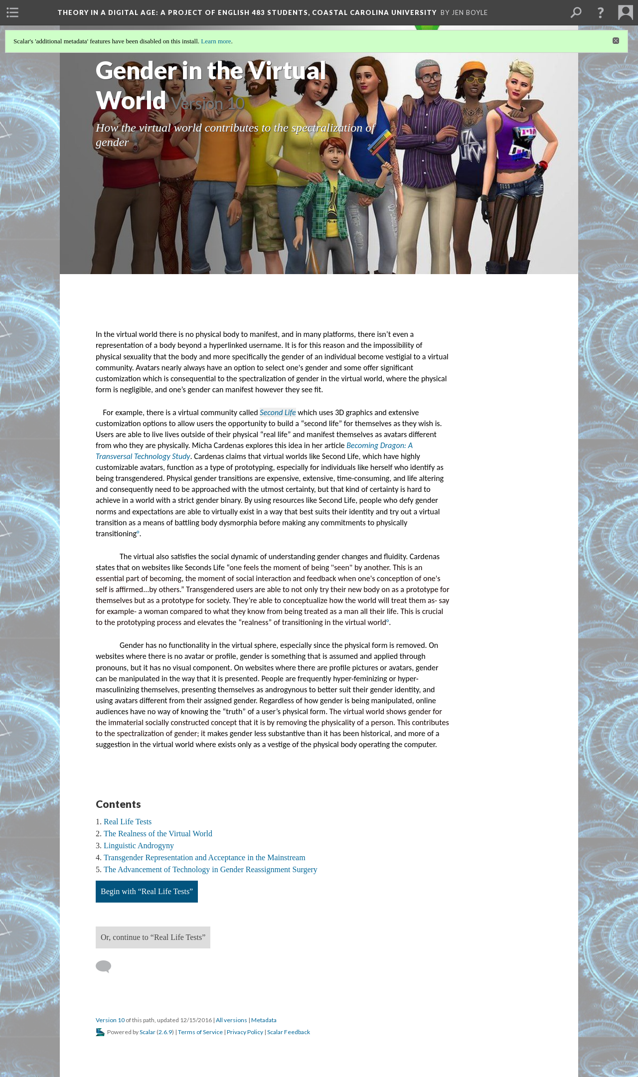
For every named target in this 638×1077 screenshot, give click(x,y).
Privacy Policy (245, 1032)
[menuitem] (12, 12)
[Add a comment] (108, 966)
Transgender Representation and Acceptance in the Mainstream (205, 857)
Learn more (216, 41)
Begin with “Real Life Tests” (147, 891)
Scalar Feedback (288, 1032)
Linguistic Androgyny (139, 845)
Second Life (278, 412)
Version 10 (110, 1020)
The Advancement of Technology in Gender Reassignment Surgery (211, 869)
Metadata (264, 1020)
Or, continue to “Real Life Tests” (153, 937)
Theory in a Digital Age (247, 12)
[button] (600, 12)
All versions (231, 1020)
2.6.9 (165, 1032)
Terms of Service (200, 1032)
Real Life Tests (128, 821)
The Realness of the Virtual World (158, 833)
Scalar (148, 1032)
